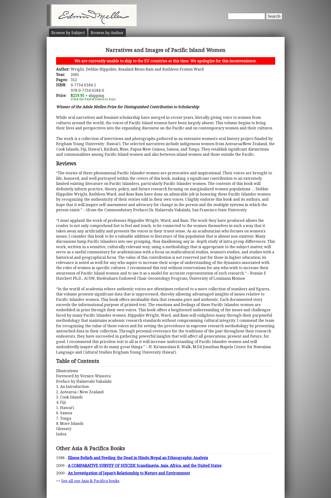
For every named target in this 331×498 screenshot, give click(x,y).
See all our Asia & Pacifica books (90, 480)
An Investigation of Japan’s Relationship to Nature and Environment (129, 473)
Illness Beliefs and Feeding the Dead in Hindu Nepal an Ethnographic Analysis (138, 457)
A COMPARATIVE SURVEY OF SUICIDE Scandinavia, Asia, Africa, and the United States (144, 465)
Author (107, 33)
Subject (68, 33)
